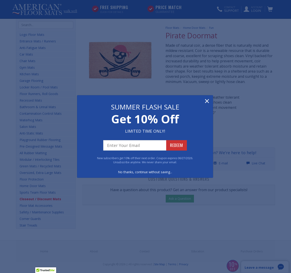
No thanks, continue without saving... (145, 172)
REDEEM (176, 145)
